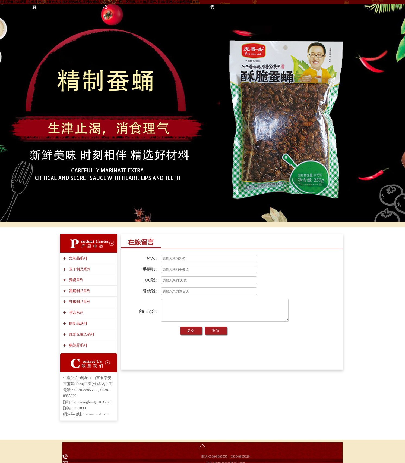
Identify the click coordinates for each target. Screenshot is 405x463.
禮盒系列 (75, 312)
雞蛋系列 (75, 280)
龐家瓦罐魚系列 (81, 334)
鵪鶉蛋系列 (77, 345)
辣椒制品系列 (79, 302)
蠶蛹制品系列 (79, 291)
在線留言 (141, 242)
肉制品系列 (77, 323)
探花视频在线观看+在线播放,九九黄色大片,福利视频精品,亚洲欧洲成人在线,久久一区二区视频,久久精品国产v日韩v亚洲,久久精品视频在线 (99, 2)
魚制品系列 (77, 258)
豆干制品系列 (79, 269)
